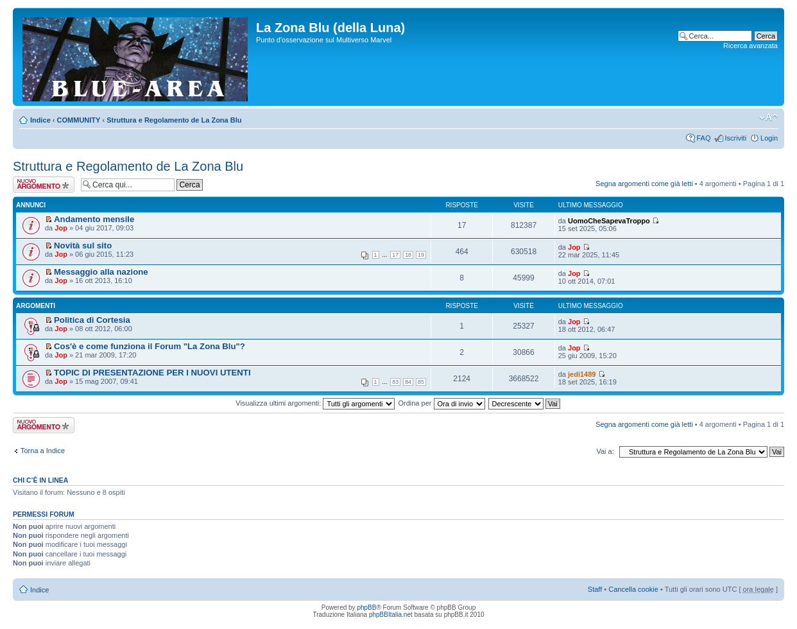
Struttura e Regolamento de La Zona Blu (174, 120)
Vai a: (604, 451)
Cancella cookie (633, 589)
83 (395, 382)
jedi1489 (582, 374)
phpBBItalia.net (391, 614)
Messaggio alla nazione (101, 272)
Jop (61, 228)
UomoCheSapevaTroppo (609, 221)
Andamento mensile (94, 219)
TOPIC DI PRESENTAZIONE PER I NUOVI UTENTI (152, 372)
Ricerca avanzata (750, 45)
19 (421, 255)
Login (769, 138)
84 (408, 382)
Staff (595, 589)
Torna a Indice (43, 450)
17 (395, 255)
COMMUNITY (79, 120)
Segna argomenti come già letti (644, 183)
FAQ (703, 138)
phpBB (366, 607)
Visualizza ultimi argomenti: (315, 403)
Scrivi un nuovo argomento (43, 185)
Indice (40, 120)
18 (408, 255)
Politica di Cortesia (92, 320)
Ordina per (441, 403)
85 (421, 382)
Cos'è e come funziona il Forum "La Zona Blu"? (149, 346)
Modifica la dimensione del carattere (768, 117)
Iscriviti (735, 138)
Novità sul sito (83, 245)
